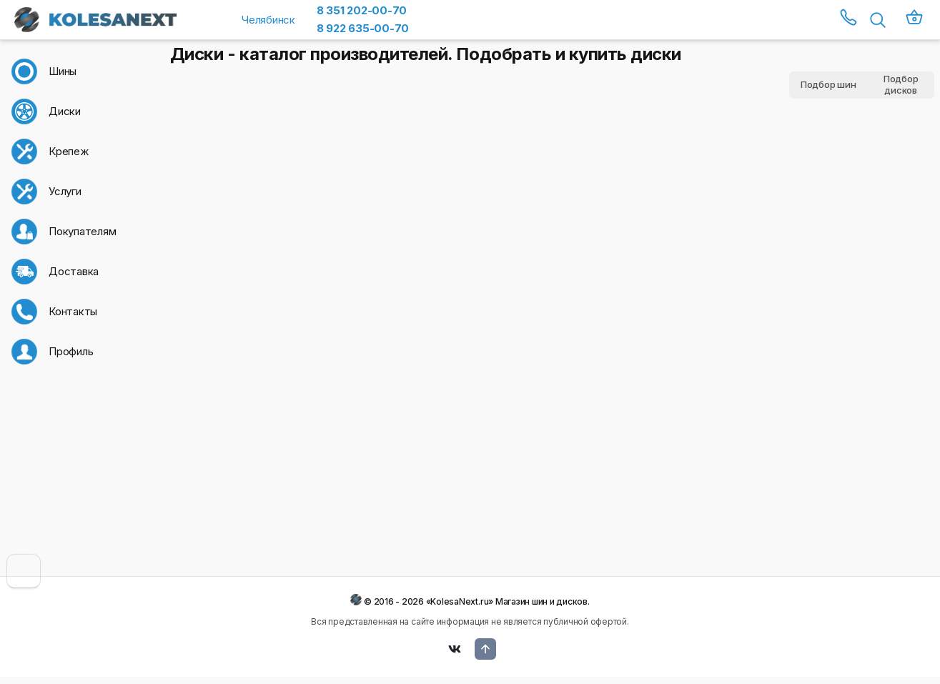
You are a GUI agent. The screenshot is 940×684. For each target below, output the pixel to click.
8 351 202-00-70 (362, 10)
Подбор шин (828, 84)
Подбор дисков (901, 85)
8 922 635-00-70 (363, 28)
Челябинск (268, 19)
